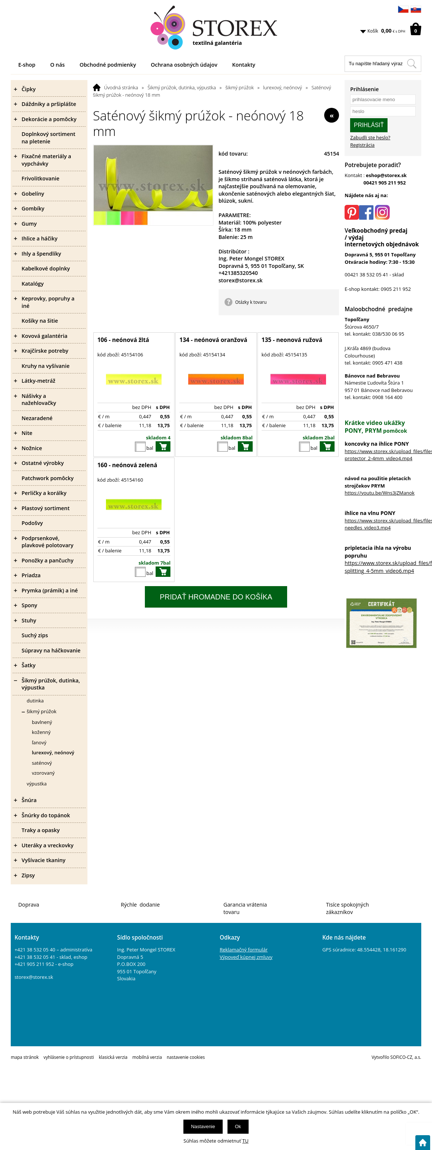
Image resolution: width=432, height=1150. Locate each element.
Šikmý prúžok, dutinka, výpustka (181, 87)
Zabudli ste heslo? (370, 137)
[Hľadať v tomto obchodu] (411, 64)
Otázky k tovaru (251, 302)
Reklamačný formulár (243, 949)
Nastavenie (203, 1126)
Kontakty (243, 64)
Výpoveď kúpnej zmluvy (246, 957)
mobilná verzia (147, 1057)
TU (245, 1140)
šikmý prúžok (239, 87)
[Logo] (216, 28)
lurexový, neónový (282, 87)
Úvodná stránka (121, 87)
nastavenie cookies (186, 1057)
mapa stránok (25, 1057)
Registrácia (362, 145)
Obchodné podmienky (108, 64)
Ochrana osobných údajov (184, 64)
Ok (238, 1126)
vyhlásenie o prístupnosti (69, 1057)
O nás (57, 64)
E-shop (26, 64)
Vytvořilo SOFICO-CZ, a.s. (396, 1057)
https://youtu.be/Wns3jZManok (380, 492)
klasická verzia (113, 1057)
